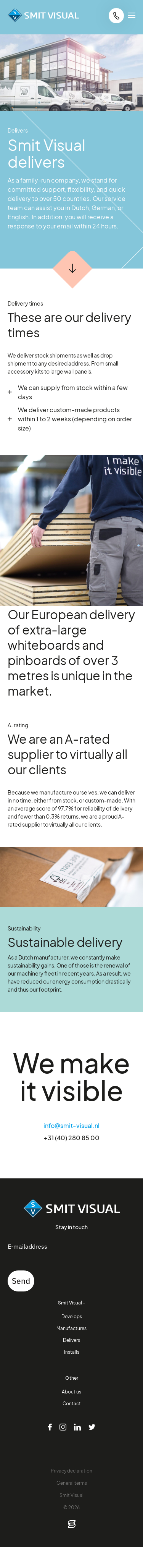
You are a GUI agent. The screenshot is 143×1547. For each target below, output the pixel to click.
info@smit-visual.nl (71, 1125)
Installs (71, 1351)
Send (21, 1280)
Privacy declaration (71, 1470)
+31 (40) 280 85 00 (72, 1137)
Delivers (71, 1340)
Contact (72, 1403)
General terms (71, 1482)
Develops (71, 1316)
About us (71, 1391)
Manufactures (71, 1328)
